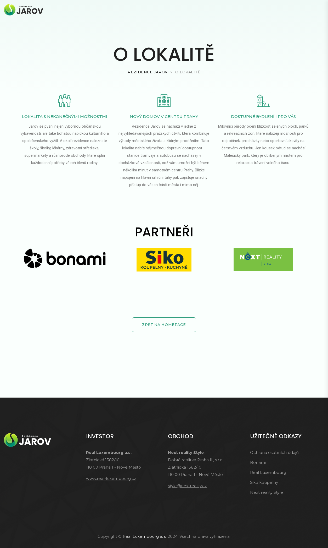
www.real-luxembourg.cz (111, 478)
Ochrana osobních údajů (274, 452)
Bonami (258, 462)
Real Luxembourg (268, 472)
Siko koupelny (264, 482)
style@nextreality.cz (187, 485)
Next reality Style (266, 492)
